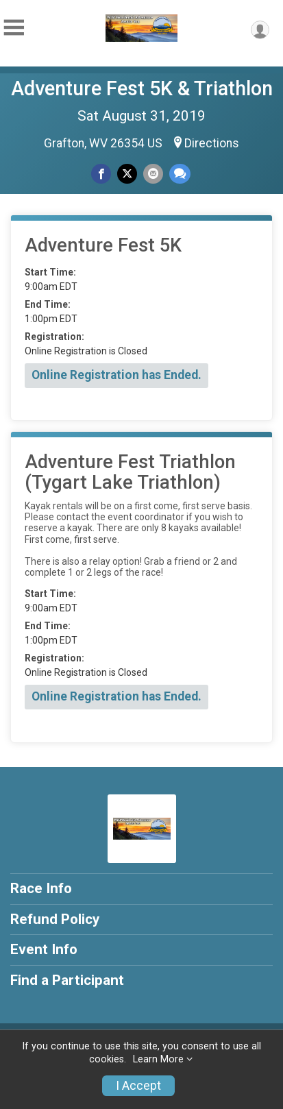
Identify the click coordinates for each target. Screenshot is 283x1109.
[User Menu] (260, 30)
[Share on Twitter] (127, 174)
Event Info (43, 949)
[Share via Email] (153, 174)
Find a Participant (67, 980)
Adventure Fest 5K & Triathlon (142, 88)
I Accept (138, 1086)
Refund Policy (54, 919)
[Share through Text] (179, 174)
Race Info (41, 888)
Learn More (158, 1059)
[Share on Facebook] (101, 174)
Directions (211, 143)
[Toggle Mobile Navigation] (13, 28)
